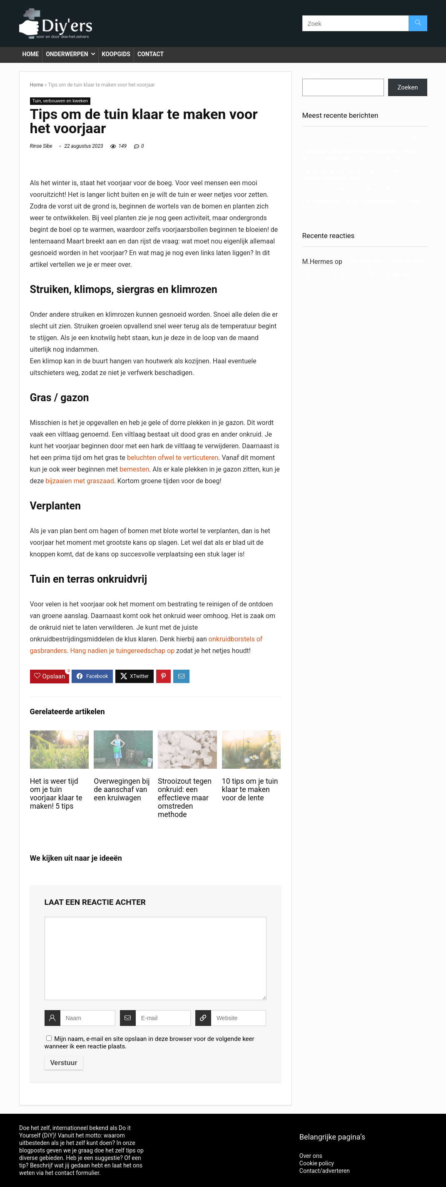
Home (30, 54)
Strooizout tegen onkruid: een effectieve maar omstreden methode (185, 798)
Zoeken (312, 75)
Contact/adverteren (324, 1170)
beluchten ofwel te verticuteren (172, 458)
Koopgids (116, 54)
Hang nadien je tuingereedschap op (122, 651)
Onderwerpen (67, 54)
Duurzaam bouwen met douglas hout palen (361, 139)
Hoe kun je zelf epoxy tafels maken (350, 189)
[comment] (156, 958)
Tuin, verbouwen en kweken (60, 101)
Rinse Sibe (41, 146)
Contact (150, 54)
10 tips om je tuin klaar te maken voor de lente (250, 789)
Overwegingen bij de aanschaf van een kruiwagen (121, 789)
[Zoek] (418, 23)
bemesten (134, 469)
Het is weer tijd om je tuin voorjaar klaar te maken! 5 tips (56, 793)
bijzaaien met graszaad (79, 481)
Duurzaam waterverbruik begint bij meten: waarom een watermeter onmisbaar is (360, 154)
